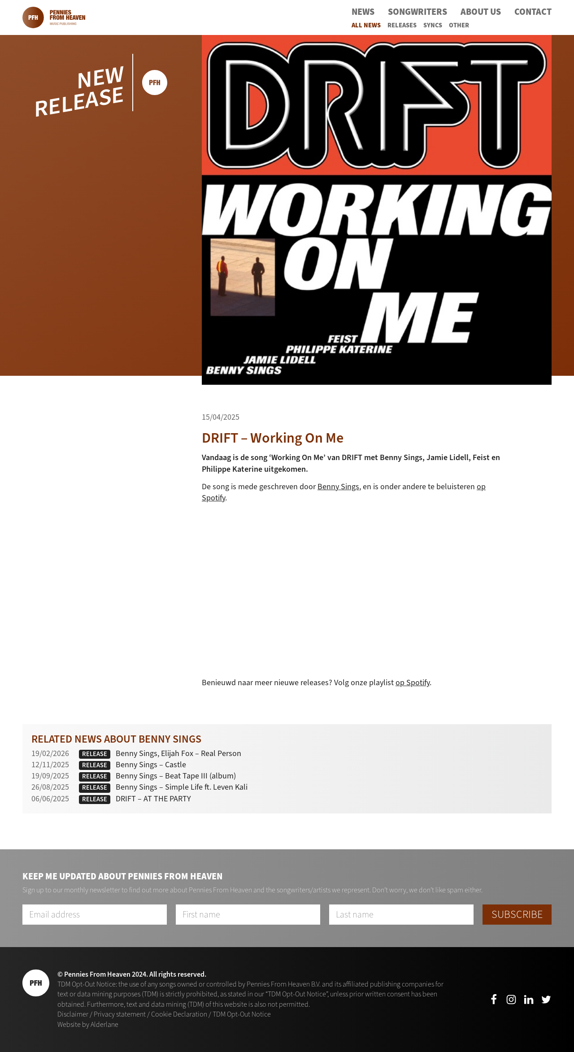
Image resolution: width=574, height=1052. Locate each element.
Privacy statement (120, 1014)
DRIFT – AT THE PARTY (153, 798)
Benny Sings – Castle (151, 764)
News (363, 12)
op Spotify (413, 682)
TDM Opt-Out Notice (242, 1014)
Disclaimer (72, 1014)
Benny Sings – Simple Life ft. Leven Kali (182, 787)
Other (459, 25)
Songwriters (417, 12)
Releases (402, 25)
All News (366, 25)
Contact (533, 12)
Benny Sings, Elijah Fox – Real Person (178, 753)
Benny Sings (338, 486)
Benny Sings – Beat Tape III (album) (176, 775)
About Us (481, 12)
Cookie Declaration (179, 1014)
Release (94, 754)
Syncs (432, 25)
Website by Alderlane (87, 1024)
